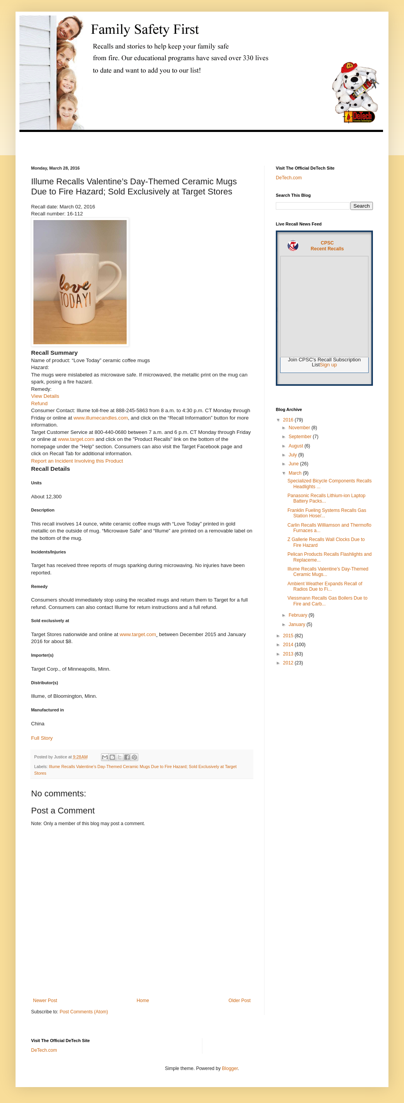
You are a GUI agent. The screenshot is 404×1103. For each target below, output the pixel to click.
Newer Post (45, 1000)
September (301, 436)
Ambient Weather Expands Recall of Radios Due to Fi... (324, 586)
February (298, 615)
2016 (289, 420)
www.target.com (76, 439)
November (300, 427)
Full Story (42, 738)
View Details (45, 396)
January (297, 624)
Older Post (239, 1000)
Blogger (230, 1068)
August (297, 446)
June (294, 464)
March (296, 473)
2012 (289, 663)
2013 (289, 654)
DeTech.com (289, 177)
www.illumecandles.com (100, 418)
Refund (39, 403)
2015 (289, 635)
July (293, 455)
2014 (289, 644)
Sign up (328, 365)
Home (143, 1000)
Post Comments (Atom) (83, 1012)
